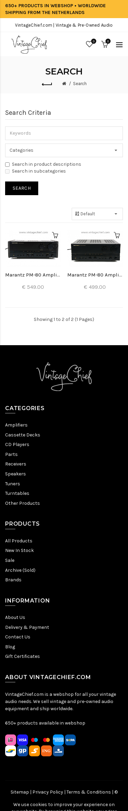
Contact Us (17, 637)
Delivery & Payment (27, 627)
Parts (11, 454)
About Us (15, 617)
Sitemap (20, 792)
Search (80, 83)
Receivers (15, 464)
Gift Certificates (22, 656)
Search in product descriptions (43, 164)
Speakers (15, 474)
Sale (9, 560)
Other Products (22, 503)
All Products (18, 541)
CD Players (17, 444)
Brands (13, 580)
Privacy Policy (47, 792)
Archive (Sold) (20, 570)
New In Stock (19, 550)
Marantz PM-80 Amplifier (33, 275)
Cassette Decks (22, 435)
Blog (10, 647)
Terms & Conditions (89, 792)
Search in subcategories (35, 171)
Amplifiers (16, 425)
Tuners (12, 484)
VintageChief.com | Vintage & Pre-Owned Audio (64, 25)
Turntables (17, 493)
